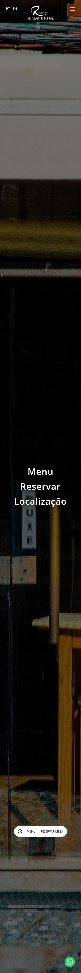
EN (15, 9)
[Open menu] (72, 9)
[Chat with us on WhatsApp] (70, 962)
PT (8, 8)
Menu (31, 831)
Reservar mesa (51, 831)
